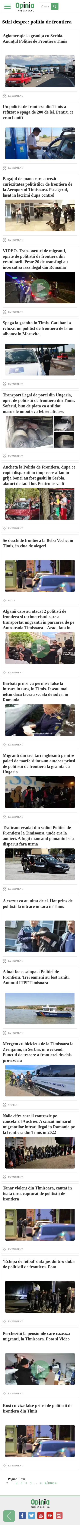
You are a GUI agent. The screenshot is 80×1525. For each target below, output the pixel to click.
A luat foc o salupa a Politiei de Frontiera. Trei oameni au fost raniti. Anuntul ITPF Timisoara (36, 977)
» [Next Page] (41, 1483)
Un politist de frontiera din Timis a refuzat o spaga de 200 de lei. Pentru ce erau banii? (38, 112)
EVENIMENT (15, 95)
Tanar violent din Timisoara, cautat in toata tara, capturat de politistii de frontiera (37, 1193)
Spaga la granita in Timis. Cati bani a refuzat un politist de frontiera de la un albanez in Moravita (38, 328)
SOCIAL (12, 1105)
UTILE (12, 600)
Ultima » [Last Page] (51, 1483)
